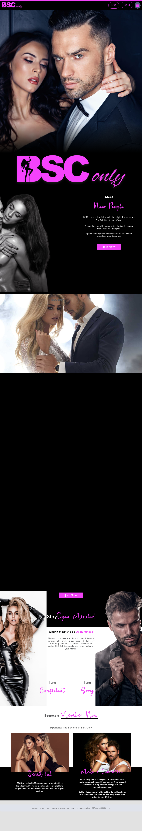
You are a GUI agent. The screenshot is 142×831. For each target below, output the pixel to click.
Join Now (109, 246)
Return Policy (85, 808)
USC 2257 (74, 808)
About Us (34, 808)
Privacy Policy (45, 808)
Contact (55, 808)
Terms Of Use (64, 808)
